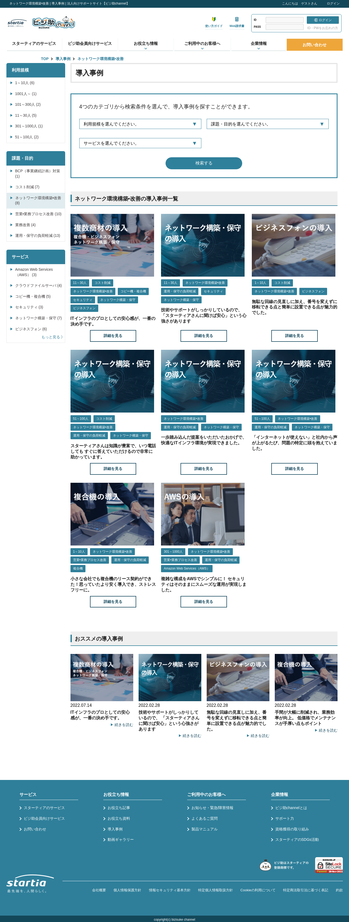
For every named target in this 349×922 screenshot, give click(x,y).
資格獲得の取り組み (292, 829)
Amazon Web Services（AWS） (187, 568)
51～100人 (80, 419)
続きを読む (124, 725)
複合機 (78, 568)
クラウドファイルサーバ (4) (38, 285)
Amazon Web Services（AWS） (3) (34, 272)
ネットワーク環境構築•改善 (100, 59)
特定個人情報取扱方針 (215, 890)
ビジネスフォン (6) (31, 329)
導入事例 (63, 59)
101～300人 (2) (28, 104)
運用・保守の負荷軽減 (180, 291)
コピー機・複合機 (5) (33, 296)
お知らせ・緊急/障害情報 (212, 808)
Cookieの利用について (257, 890)
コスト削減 (103, 283)
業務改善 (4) (25, 225)
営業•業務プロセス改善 (89, 560)
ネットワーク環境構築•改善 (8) (38, 200)
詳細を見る (113, 336)
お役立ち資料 (119, 818)
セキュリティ (82, 300)
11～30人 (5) (26, 115)
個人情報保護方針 (127, 890)
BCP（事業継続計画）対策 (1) (37, 173)
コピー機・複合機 (133, 291)
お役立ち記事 (119, 808)
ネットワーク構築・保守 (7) (38, 318)
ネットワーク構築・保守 (117, 300)
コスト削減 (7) (27, 187)
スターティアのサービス (34, 43)
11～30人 (80, 283)
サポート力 (284, 818)
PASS (257, 26)
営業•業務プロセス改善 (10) (38, 214)
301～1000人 (173, 552)
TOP (45, 59)
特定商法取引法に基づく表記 (305, 890)
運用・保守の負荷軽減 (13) (37, 235)
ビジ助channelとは (291, 808)
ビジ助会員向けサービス (90, 43)
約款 (339, 890)
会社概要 (99, 890)
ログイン (333, 3)
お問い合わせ (315, 44)
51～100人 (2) (27, 137)
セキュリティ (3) (29, 307)
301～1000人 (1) (29, 126)
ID (255, 19)
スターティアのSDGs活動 (297, 839)
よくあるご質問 (204, 818)
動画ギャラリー (121, 839)
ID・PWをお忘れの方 (322, 28)
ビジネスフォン (84, 308)
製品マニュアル (204, 829)
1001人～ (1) (26, 94)
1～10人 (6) (24, 83)
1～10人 (260, 283)
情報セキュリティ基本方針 (170, 890)
